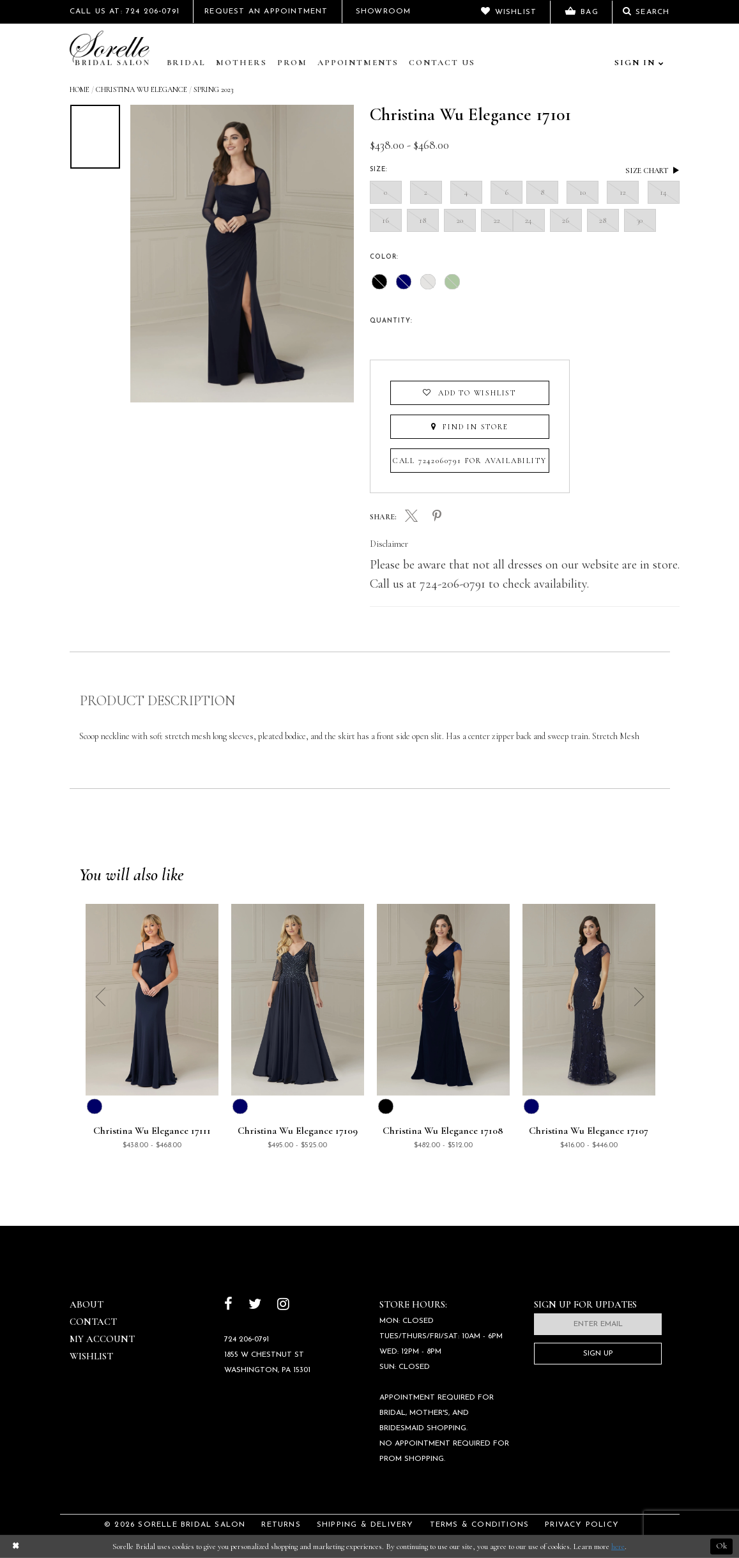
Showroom (383, 11)
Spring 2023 (213, 89)
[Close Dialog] (15, 1547)
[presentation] (378, 337)
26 (566, 220)
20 (460, 220)
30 (640, 220)
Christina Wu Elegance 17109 (298, 1131)
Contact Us (442, 62)
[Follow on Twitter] (254, 1305)
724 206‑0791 (246, 1339)
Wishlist (91, 1356)
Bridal (186, 62)
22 (497, 220)
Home (79, 89)
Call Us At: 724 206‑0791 (125, 11)
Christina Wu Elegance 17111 (152, 1131)
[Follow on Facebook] (228, 1305)
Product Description (157, 700)
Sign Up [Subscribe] (598, 1353)
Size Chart (652, 170)
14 (663, 192)
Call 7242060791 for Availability (470, 460)
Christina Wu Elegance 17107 (588, 1131)
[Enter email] (598, 1324)
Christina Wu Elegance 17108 (443, 1131)
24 (529, 220)
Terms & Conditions (479, 1525)
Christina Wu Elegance (141, 89)
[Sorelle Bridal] (112, 49)
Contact (93, 1321)
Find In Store (469, 426)
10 (582, 192)
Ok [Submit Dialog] (721, 1546)
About (86, 1304)
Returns (280, 1525)
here (618, 1546)
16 (385, 220)
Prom (292, 62)
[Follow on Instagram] (283, 1305)
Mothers (241, 62)
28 (603, 220)
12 (622, 192)
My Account (102, 1339)
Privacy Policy (582, 1525)
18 (423, 220)
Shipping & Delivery (365, 1525)
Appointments (358, 62)
